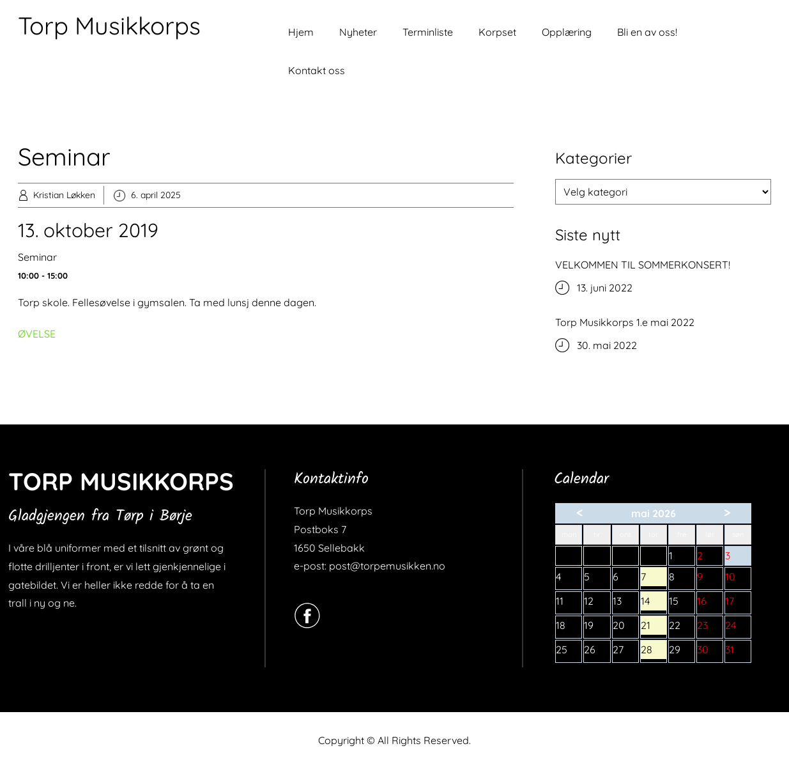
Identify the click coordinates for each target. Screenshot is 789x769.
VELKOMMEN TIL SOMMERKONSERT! (642, 264)
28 (653, 651)
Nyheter (358, 32)
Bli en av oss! (647, 32)
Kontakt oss (316, 70)
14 (653, 602)
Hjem (301, 32)
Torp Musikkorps (109, 25)
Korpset (497, 32)
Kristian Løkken (64, 195)
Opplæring (567, 32)
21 (653, 627)
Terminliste (427, 32)
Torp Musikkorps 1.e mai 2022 (624, 322)
